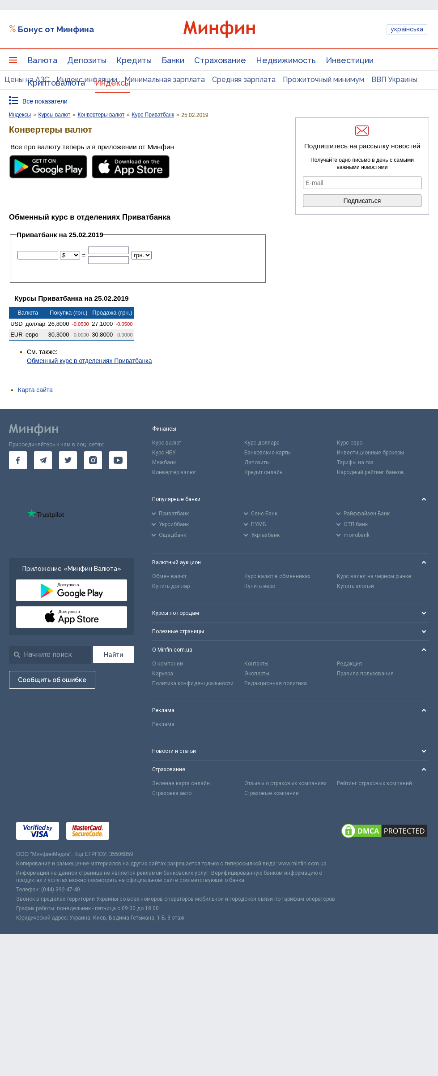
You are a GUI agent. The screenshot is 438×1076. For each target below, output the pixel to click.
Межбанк (164, 462)
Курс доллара (262, 443)
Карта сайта (35, 389)
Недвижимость (286, 60)
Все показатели (45, 101)
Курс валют (166, 443)
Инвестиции (350, 60)
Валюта (42, 60)
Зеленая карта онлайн (181, 783)
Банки (173, 60)
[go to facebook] (18, 460)
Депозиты (86, 60)
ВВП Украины (394, 79)
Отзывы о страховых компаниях (285, 783)
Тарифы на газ (355, 462)
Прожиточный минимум (323, 79)
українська (407, 29)
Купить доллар (171, 586)
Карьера (162, 673)
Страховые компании (271, 793)
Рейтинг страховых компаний (374, 783)
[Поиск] (113, 654)
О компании (167, 664)
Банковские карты (267, 452)
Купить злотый (355, 586)
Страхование (220, 60)
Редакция (349, 664)
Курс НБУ (164, 452)
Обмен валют (169, 576)
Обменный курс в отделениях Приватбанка (89, 360)
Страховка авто (171, 793)
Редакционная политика (275, 683)
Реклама (163, 724)
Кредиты (134, 60)
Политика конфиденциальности (193, 683)
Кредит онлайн (263, 472)
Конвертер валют (174, 472)
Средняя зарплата (244, 79)
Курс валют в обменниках (277, 576)
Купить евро (259, 586)
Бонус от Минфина (56, 29)
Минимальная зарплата (164, 79)
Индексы (112, 82)
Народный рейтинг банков (370, 472)
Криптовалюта (56, 82)
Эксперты (256, 673)
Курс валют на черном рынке (374, 576)
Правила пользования (365, 673)
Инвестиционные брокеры (370, 452)
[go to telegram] (43, 460)
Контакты (256, 664)
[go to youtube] (118, 460)
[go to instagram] (93, 460)
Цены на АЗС (26, 79)
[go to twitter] (68, 460)
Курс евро (349, 443)
